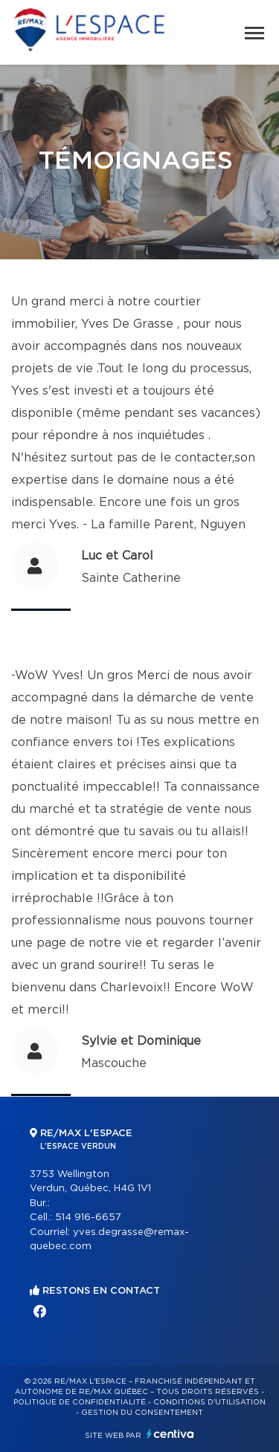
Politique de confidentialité (79, 1402)
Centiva (170, 1434)
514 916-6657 (88, 1217)
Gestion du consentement (142, 1412)
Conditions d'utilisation (209, 1402)
